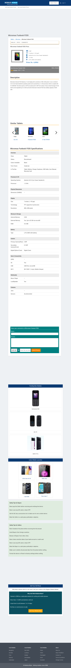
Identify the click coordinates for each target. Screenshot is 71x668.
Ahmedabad (27, 657)
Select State (54, 3)
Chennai (11, 657)
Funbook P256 (32, 140)
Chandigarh (42, 655)
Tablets (12, 39)
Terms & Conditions (60, 657)
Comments (24, 42)
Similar (13, 42)
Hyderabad (11, 660)
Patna (41, 650)
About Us (58, 650)
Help (57, 653)
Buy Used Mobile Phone (23, 7)
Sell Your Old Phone (35, 586)
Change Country (59, 660)
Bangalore (11, 650)
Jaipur (25, 660)
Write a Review (55, 68)
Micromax (18, 39)
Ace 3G (16, 140)
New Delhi (26, 650)
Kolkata (26, 655)
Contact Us (58, 655)
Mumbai (11, 653)
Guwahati (42, 660)
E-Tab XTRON (46, 140)
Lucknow (26, 653)
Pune (10, 655)
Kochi (41, 657)
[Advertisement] (35, 21)
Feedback (61, 653)
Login (63, 3)
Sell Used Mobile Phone (10, 7)
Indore (41, 653)
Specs (18, 42)
